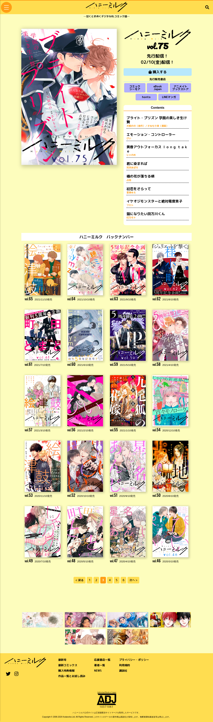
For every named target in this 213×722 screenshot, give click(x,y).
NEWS (98, 670)
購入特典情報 (66, 670)
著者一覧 (99, 665)
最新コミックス (67, 665)
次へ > (133, 580)
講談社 (123, 670)
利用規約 (124, 665)
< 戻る (79, 580)
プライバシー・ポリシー (134, 660)
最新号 (62, 660)
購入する (158, 72)
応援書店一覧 (102, 660)
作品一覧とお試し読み (71, 676)
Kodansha (67, 717)
